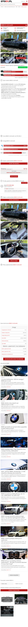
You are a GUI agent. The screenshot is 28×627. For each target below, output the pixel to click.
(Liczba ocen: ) (9, 169)
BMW (7, 363)
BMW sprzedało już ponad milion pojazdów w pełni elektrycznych (14, 427)
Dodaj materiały (14, 200)
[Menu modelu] (26, 25)
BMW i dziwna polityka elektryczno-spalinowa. (11, 539)
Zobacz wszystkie (14, 176)
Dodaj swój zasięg (23, 67)
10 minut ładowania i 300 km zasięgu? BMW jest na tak (12, 380)
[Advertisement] (14, 15)
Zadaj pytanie (24, 182)
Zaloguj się (23, 1)
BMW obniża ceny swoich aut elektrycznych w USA (9, 403)
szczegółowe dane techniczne (14, 359)
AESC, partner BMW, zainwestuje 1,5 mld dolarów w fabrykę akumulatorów (13, 472)
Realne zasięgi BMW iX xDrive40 (21, 77)
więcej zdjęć (14, 261)
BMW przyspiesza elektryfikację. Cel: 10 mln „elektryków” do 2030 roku (12, 494)
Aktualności (3, 363)
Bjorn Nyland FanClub (8, 70)
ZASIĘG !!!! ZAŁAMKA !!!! (8, 186)
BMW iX (11, 580)
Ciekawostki (3, 401)
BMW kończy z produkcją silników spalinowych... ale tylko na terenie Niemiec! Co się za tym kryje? (14, 562)
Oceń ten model (14, 163)
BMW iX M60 (4, 583)
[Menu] (26, 1)
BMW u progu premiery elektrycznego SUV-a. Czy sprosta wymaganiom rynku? (13, 517)
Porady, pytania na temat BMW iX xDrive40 (13, 181)
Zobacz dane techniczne (20, 30)
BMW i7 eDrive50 (21, 598)
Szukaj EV (25, 4)
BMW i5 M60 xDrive (7, 610)
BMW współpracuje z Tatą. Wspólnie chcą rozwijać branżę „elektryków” (13, 450)
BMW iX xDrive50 (19, 583)
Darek (9, 185)
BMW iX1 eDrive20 (7, 598)
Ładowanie (2, 377)
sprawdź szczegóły (23, 155)
